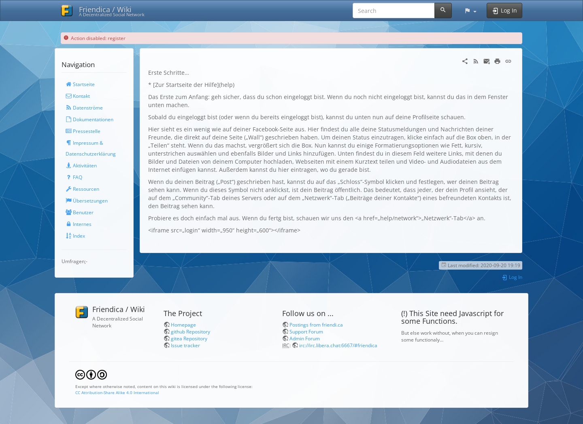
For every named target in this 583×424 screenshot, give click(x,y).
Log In (512, 277)
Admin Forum (304, 338)
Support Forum (306, 331)
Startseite (80, 84)
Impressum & (84, 142)
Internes (78, 224)
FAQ (74, 177)
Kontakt (78, 96)
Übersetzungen (87, 200)
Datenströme (84, 107)
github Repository (190, 331)
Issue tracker (185, 345)
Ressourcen (82, 189)
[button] (470, 10)
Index (75, 235)
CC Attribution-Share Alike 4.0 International (117, 392)
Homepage (183, 324)
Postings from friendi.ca (316, 324)
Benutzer (80, 212)
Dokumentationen (89, 119)
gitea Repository (189, 338)
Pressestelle (83, 131)
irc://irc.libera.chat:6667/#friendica (338, 345)
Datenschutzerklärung (91, 153)
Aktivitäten (81, 165)
